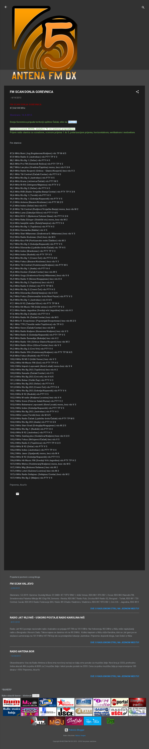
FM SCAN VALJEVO (21, 583)
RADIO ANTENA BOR (22, 651)
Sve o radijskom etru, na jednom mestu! (114, 608)
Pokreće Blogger (74, 730)
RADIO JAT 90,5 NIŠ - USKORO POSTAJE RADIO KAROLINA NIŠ (47, 617)
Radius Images (80, 735)
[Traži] (143, 7)
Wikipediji (72, 122)
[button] (137, 92)
